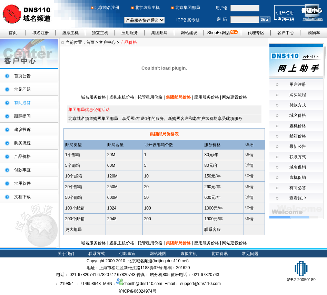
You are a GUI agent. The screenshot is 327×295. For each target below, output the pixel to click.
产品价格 (22, 156)
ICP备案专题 (188, 20)
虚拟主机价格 (122, 97)
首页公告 (22, 75)
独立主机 (100, 32)
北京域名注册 (107, 7)
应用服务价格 (206, 97)
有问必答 (297, 187)
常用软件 (22, 183)
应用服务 (129, 32)
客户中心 (285, 32)
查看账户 (297, 198)
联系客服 (212, 229)
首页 (13, 32)
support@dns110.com (200, 283)
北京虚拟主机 (147, 7)
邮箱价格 (297, 136)
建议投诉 (22, 129)
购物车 (314, 32)
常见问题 (22, 89)
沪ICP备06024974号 (137, 291)
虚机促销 (297, 177)
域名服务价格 (93, 97)
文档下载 (22, 196)
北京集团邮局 (187, 7)
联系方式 (297, 156)
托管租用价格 (150, 97)
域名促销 (297, 167)
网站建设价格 (234, 97)
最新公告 (297, 146)
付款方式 (297, 105)
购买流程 (22, 143)
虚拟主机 (70, 32)
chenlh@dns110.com (139, 283)
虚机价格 (297, 125)
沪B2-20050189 (301, 277)
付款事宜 (22, 169)
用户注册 (297, 84)
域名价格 (297, 115)
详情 (249, 154)
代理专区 (256, 32)
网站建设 (189, 32)
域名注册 (40, 32)
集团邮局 (159, 32)
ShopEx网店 (222, 32)
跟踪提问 (22, 116)
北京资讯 (219, 253)
